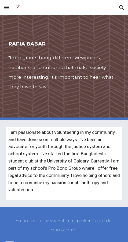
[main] (64, 67)
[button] (6, 7)
